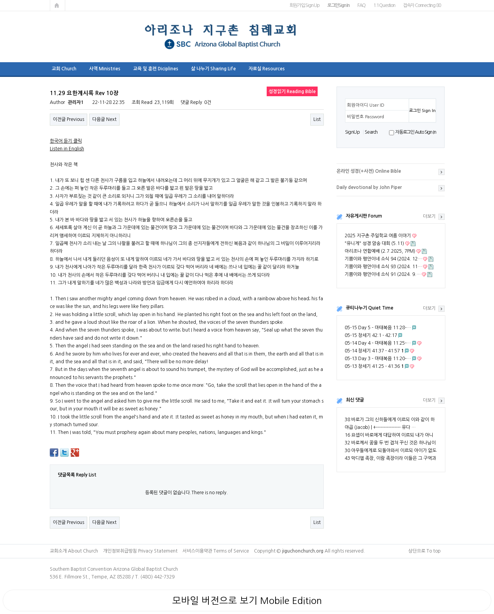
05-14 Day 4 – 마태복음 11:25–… (378, 343)
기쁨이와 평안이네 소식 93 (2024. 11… (383, 266)
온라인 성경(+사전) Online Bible (369, 171)
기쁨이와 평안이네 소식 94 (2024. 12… (383, 259)
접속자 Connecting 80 (422, 5)
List (317, 119)
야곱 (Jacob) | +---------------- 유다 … (380, 427)
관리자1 (75, 102)
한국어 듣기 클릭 (66, 141)
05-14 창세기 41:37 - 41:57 (374, 351)
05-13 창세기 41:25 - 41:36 (374, 366)
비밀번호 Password (365, 116)
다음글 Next (104, 119)
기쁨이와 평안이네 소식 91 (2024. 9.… (383, 274)
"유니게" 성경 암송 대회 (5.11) (374, 243)
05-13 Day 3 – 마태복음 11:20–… (378, 358)
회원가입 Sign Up (304, 5)
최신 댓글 (355, 400)
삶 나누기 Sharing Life (213, 68)
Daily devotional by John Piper (369, 187)
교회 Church (64, 68)
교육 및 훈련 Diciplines (155, 68)
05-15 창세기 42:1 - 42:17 (371, 335)
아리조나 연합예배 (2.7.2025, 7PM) (380, 251)
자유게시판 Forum (364, 216)
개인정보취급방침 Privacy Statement (140, 551)
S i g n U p (352, 132)
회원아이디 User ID (365, 105)
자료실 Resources (267, 68)
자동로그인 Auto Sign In (415, 132)
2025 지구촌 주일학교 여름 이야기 (378, 235)
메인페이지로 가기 (57, 5)
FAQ (361, 5)
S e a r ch (371, 132)
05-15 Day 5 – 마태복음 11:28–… (378, 327)
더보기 (429, 216)
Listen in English (67, 148)
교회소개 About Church (74, 551)
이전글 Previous (68, 119)
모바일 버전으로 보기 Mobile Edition (247, 600)
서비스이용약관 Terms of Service (216, 551)
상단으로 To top (424, 551)
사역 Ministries (104, 68)
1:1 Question (384, 5)
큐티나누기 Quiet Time (369, 308)
